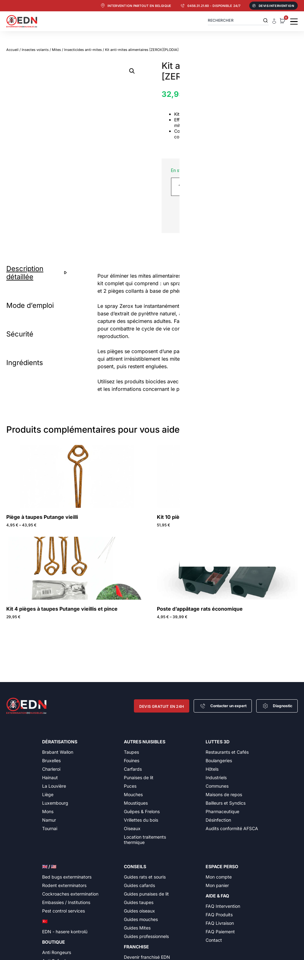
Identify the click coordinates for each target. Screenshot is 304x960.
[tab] (37, 272)
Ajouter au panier (243, 187)
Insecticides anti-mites (83, 49)
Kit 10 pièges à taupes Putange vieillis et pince (213, 517)
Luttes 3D (217, 741)
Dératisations (59, 741)
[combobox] (238, 20)
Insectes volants (35, 49)
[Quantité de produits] (182, 187)
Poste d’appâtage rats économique (200, 609)
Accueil (12, 49)
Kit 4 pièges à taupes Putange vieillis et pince (62, 609)
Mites (56, 49)
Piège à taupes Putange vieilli (42, 517)
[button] (132, 71)
